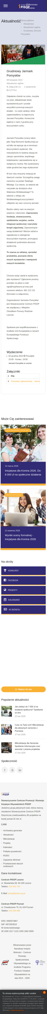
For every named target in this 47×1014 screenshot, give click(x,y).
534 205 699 (14, 911)
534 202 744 (14, 886)
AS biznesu (12, 609)
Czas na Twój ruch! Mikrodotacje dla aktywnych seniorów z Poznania (29, 728)
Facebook (11, 580)
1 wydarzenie (30, 87)
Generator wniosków (32, 6)
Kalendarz (12, 599)
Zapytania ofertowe (11, 860)
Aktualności (29, 24)
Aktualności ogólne (32, 27)
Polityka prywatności (12, 851)
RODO (6, 856)
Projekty (10, 590)
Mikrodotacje (9, 839)
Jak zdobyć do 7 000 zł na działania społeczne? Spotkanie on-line (29, 710)
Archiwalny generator (12, 830)
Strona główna (27, 20)
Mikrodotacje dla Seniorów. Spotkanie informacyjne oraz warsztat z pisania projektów (27, 746)
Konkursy (11, 570)
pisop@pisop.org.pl (16, 893)
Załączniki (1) (15, 87)
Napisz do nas (23, 689)
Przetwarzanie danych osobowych (13, 865)
